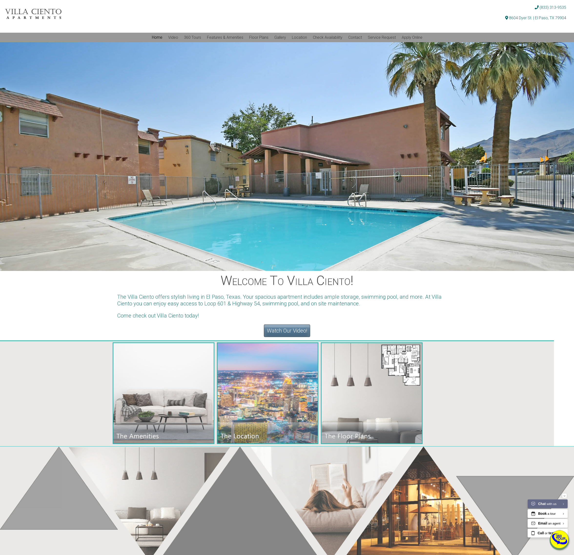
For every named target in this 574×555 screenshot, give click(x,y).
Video (173, 37)
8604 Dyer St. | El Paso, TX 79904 (535, 18)
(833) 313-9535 (550, 7)
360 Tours (192, 37)
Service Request (382, 37)
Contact (355, 37)
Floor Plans (258, 37)
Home (157, 37)
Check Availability (327, 37)
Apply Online (412, 37)
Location (299, 37)
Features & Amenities (225, 37)
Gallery (280, 37)
